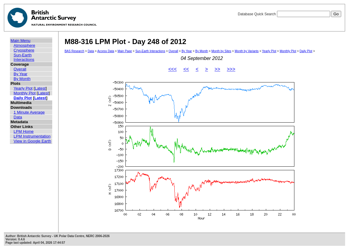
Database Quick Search (289, 14)
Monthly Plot (24, 93)
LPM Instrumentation (32, 136)
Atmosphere (24, 45)
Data (18, 117)
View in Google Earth (32, 141)
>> (217, 69)
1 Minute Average (29, 112)
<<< (172, 69)
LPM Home (24, 131)
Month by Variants (247, 51)
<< (186, 69)
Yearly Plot (23, 88)
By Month (22, 78)
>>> (231, 69)
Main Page (125, 51)
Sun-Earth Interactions (24, 57)
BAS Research (74, 51)
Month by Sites (221, 51)
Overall (20, 69)
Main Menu (20, 40)
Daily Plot (23, 98)
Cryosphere (24, 50)
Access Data (105, 51)
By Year (20, 74)
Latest (40, 88)
